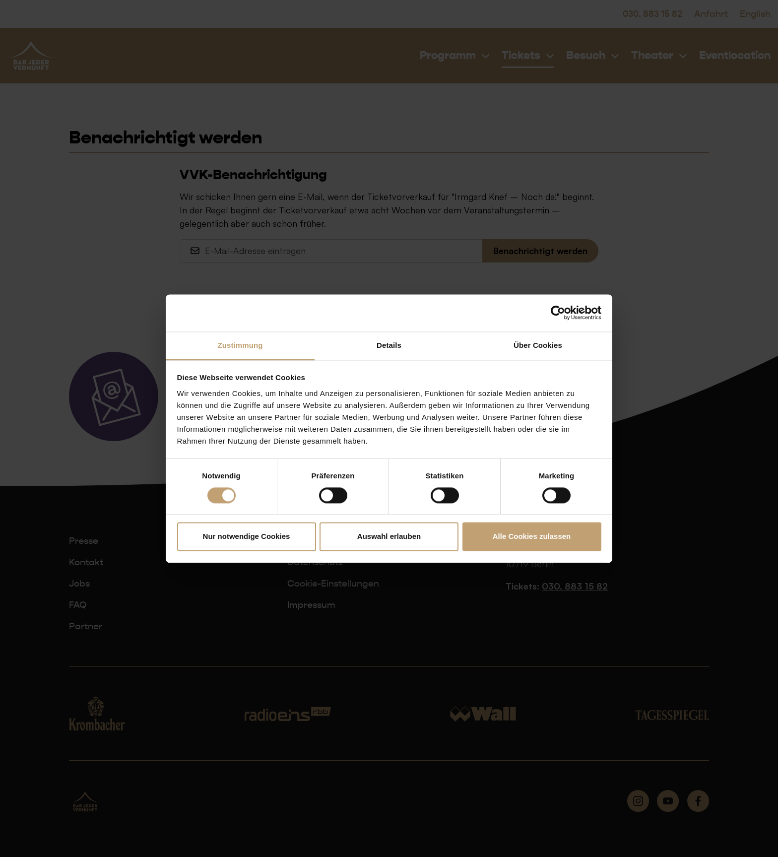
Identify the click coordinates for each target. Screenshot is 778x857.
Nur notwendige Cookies (246, 536)
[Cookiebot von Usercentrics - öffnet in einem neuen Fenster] (558, 312)
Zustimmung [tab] (240, 345)
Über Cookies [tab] (538, 345)
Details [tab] (389, 345)
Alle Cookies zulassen (532, 536)
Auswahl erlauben (389, 536)
